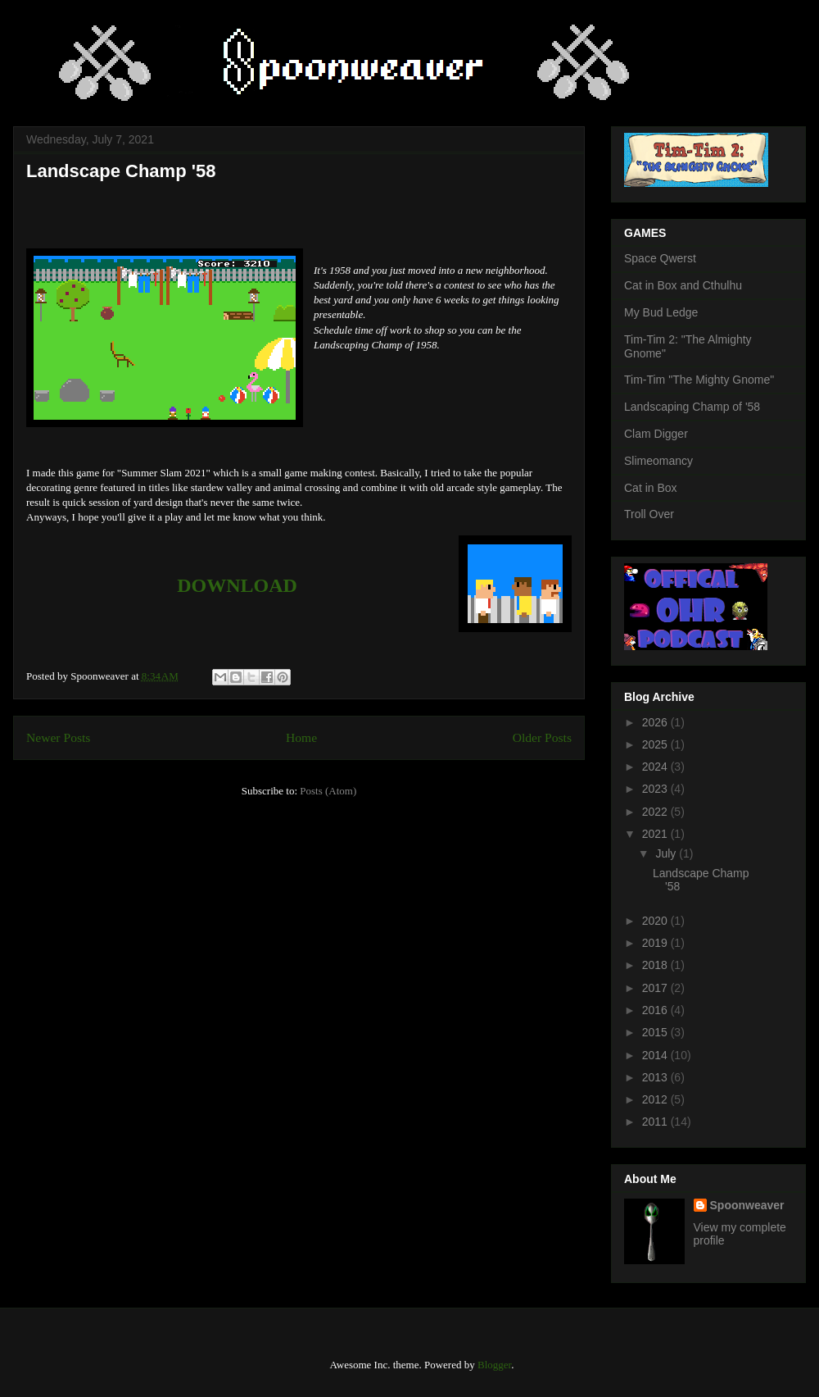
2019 (656, 942)
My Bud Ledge (661, 312)
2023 (656, 788)
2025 (656, 744)
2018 (656, 965)
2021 (656, 833)
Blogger (494, 1364)
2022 (656, 811)
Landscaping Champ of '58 (692, 406)
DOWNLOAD (237, 585)
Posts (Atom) (328, 791)
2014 (656, 1055)
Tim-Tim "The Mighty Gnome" (699, 379)
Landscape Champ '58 (120, 171)
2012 (656, 1099)
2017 (656, 987)
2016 (656, 1010)
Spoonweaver (747, 1205)
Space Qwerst (660, 258)
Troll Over (649, 514)
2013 (656, 1077)
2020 (656, 920)
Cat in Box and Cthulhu (683, 285)
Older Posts (542, 737)
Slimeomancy (658, 460)
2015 (656, 1032)
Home (301, 737)
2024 (656, 766)
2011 (656, 1121)
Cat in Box (650, 487)
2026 (656, 722)
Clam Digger (656, 433)
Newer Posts (58, 737)
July (667, 853)
